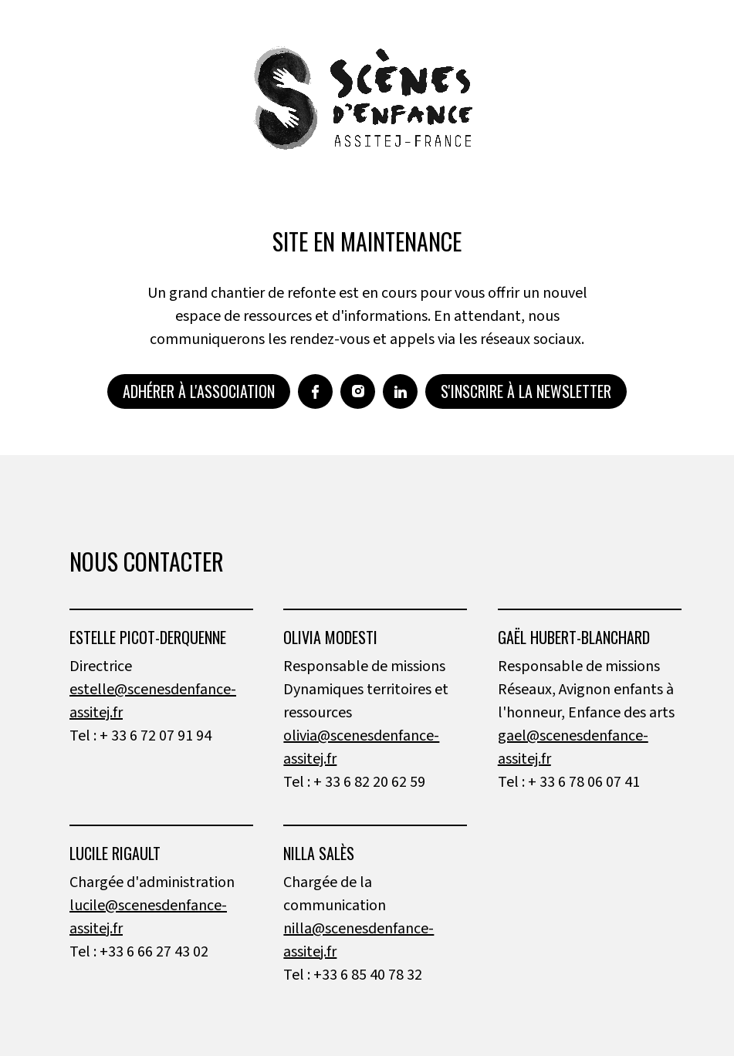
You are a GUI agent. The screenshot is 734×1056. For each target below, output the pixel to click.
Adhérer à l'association (199, 391)
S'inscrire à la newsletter (526, 391)
